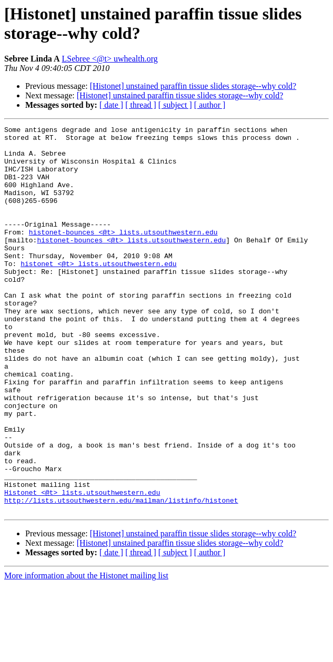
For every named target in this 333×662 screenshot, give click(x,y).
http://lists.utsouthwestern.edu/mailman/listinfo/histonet (121, 575)
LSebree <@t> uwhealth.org (110, 58)
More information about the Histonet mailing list (86, 652)
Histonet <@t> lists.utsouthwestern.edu (82, 566)
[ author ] (210, 104)
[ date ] (111, 104)
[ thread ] (140, 104)
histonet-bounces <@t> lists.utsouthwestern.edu (123, 254)
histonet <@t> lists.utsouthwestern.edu (98, 292)
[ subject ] (175, 104)
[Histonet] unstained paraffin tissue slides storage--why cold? (193, 86)
